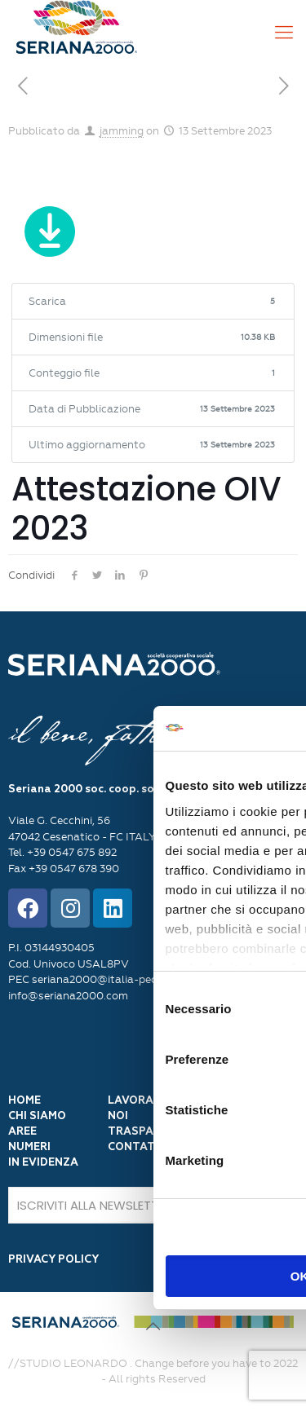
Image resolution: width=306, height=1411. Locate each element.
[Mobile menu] (284, 32)
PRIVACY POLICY (53, 1259)
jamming (122, 131)
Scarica (49, 235)
